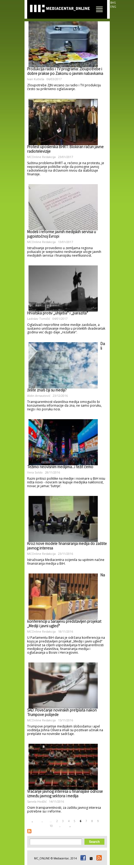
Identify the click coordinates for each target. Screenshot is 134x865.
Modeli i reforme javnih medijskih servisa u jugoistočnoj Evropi (61, 234)
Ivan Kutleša (35, 79)
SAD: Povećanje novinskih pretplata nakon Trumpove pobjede (62, 713)
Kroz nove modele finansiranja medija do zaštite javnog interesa (67, 546)
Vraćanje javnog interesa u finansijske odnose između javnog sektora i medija (65, 794)
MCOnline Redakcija (41, 157)
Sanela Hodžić (37, 801)
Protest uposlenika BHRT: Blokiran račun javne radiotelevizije (65, 149)
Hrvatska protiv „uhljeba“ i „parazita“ (57, 314)
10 (51, 826)
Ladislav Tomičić (38, 319)
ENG (113, 7)
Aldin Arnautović (38, 396)
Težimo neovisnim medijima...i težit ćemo (60, 467)
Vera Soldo (35, 472)
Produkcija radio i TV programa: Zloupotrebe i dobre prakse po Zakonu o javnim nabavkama (65, 72)
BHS (113, 3)
